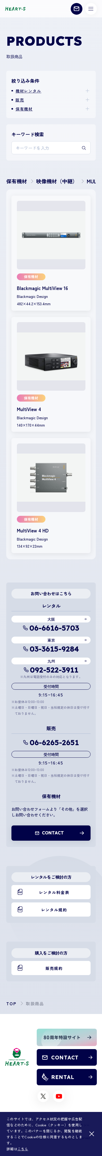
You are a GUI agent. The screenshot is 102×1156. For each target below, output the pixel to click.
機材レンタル (28, 91)
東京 (51, 640)
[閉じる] (91, 1134)
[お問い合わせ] (76, 9)
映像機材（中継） (57, 181)
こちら (22, 1148)
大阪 (51, 619)
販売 (20, 100)
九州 (51, 661)
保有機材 (24, 109)
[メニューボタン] (91, 9)
